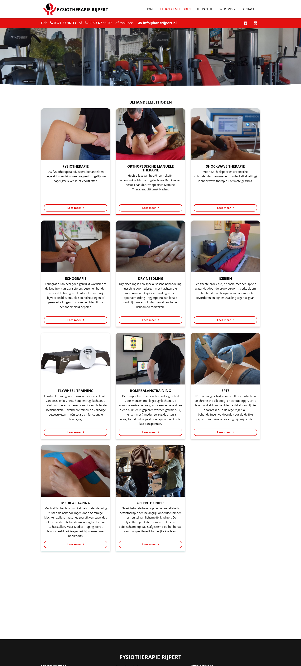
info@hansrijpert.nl (160, 23)
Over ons (226, 9)
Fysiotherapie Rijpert (150, 657)
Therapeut (204, 9)
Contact (249, 9)
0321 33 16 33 (65, 23)
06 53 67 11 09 (100, 23)
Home (150, 9)
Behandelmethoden (175, 9)
